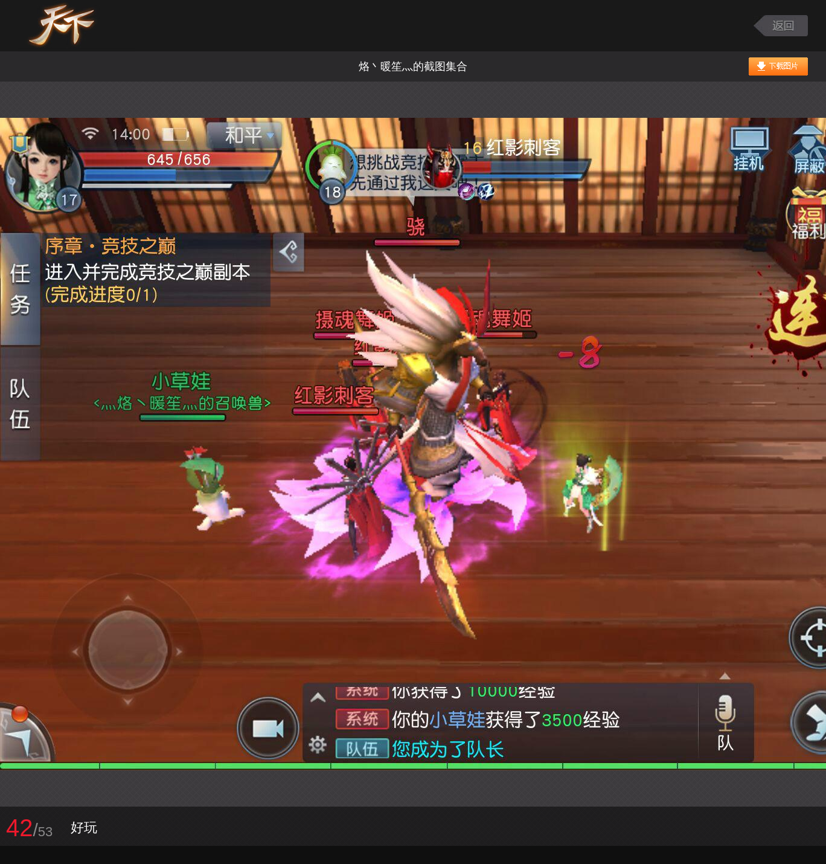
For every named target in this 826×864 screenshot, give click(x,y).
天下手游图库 (76, 25)
